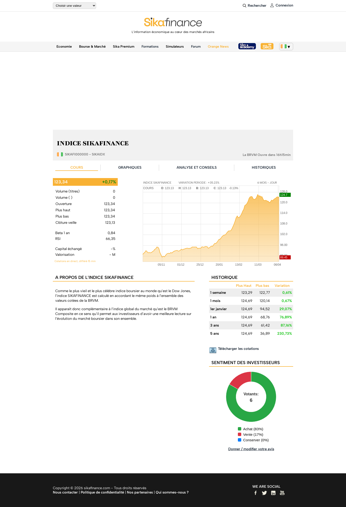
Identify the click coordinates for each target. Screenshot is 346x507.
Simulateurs (175, 47)
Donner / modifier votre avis (251, 449)
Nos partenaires (140, 492)
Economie (64, 47)
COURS (76, 167)
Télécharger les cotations (238, 349)
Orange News (218, 47)
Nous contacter (65, 492)
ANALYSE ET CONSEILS (197, 167)
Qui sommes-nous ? (172, 492)
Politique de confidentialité (102, 492)
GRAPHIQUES (130, 167)
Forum (196, 47)
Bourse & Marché (92, 47)
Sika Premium (123, 47)
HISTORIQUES (264, 167)
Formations (150, 47)
